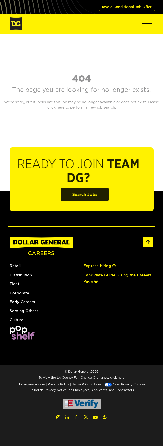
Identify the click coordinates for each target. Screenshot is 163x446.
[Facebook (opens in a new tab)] (76, 417)
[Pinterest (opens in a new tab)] (104, 417)
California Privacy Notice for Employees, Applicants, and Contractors (81, 390)
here (121, 377)
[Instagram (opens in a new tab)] (58, 417)
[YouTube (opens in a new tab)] (95, 417)
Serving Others (24, 311)
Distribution (21, 275)
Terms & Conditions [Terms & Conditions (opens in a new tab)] (86, 384)
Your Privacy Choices (124, 384)
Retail (15, 266)
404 (81, 78)
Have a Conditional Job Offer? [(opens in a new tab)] (127, 7)
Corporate (19, 293)
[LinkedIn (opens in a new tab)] (67, 417)
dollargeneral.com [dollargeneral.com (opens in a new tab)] (31, 384)
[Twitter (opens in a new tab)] (86, 417)
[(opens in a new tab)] (22, 332)
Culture (16, 320)
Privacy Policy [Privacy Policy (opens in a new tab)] (58, 384)
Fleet (14, 284)
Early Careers (22, 302)
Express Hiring (99, 266)
